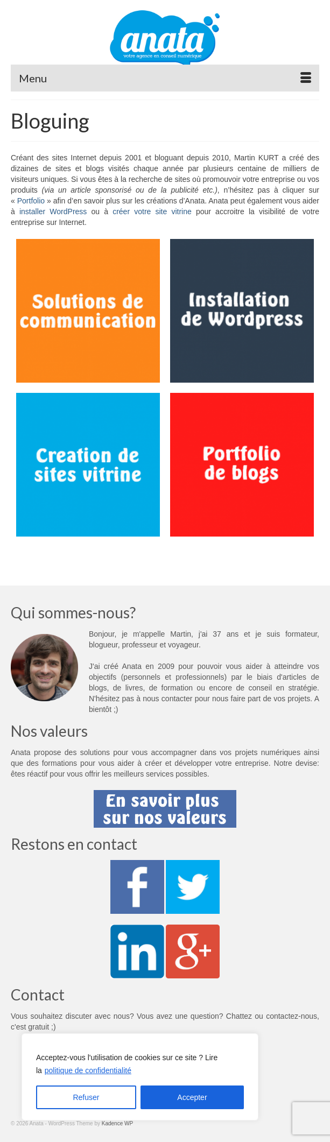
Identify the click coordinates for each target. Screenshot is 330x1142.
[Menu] (165, 78)
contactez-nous (291, 1016)
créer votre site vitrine (152, 211)
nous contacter (167, 698)
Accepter (192, 1097)
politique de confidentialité (88, 1070)
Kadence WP (117, 1123)
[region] (140, 1076)
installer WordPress (53, 211)
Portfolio (31, 200)
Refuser (86, 1097)
